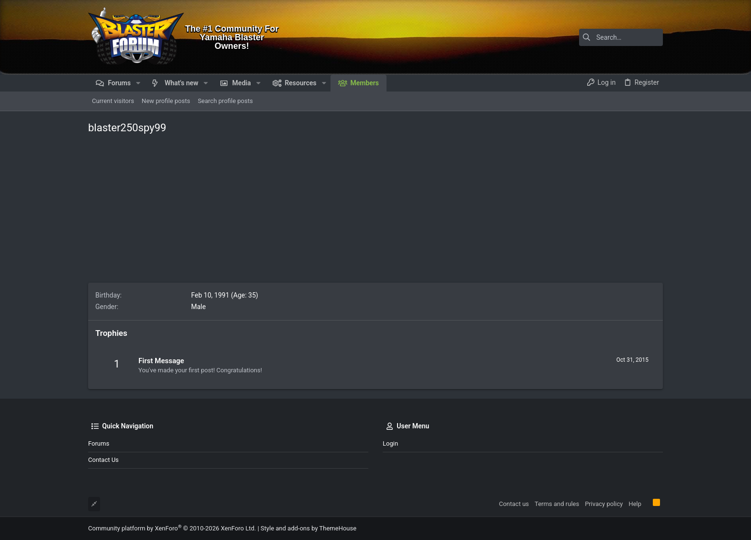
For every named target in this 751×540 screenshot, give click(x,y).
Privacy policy (604, 503)
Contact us (103, 459)
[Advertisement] (375, 211)
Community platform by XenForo (172, 528)
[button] (138, 83)
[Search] (603, 37)
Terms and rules (557, 503)
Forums (98, 443)
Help (634, 503)
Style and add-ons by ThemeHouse (308, 528)
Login (390, 443)
